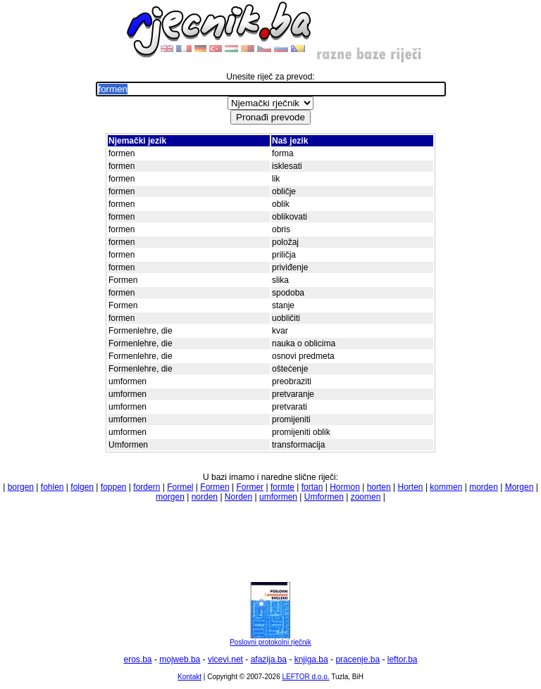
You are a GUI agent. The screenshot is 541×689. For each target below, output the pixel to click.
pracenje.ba (357, 659)
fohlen (52, 487)
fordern (146, 487)
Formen (214, 487)
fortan (312, 487)
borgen (21, 487)
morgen (170, 497)
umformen (278, 497)
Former (249, 487)
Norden (238, 497)
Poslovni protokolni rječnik (270, 639)
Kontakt (189, 677)
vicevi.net (225, 659)
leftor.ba (402, 659)
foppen (114, 487)
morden (483, 487)
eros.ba (138, 659)
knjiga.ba (311, 659)
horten (379, 487)
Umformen (324, 497)
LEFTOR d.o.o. (305, 677)
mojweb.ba (179, 659)
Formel (180, 487)
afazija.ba (269, 659)
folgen (82, 487)
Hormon (345, 487)
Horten (410, 487)
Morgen (519, 487)
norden (205, 497)
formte (282, 487)
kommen (446, 487)
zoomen (366, 497)
